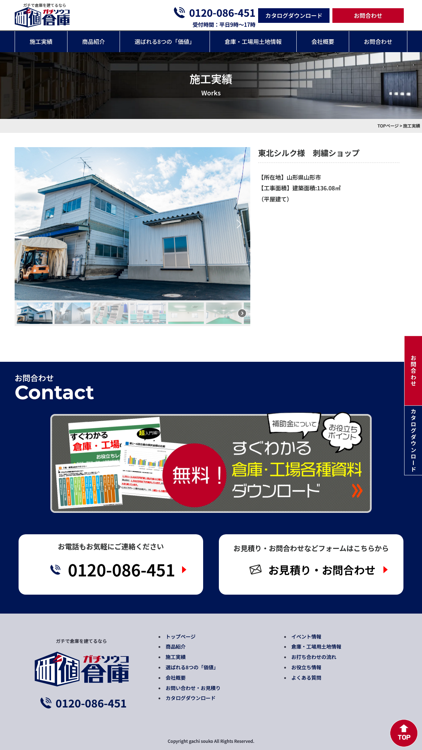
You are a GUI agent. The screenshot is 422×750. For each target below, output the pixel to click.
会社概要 (322, 41)
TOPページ (388, 125)
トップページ (181, 636)
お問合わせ (368, 15)
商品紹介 (93, 41)
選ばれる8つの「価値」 (165, 41)
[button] (25, 224)
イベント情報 (306, 636)
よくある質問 (306, 677)
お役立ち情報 (306, 667)
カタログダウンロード (293, 15)
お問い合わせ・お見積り (193, 687)
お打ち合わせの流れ (313, 656)
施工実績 (41, 41)
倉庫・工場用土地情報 (253, 41)
